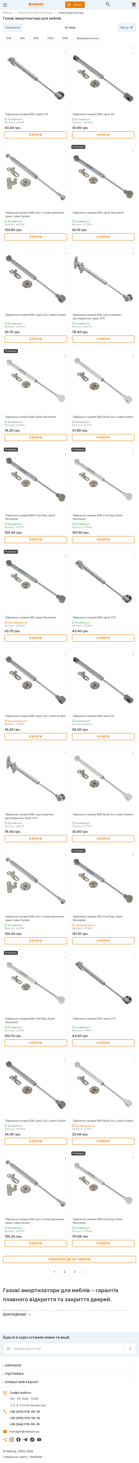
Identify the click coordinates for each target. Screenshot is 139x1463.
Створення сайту (15, 1457)
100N (50, 38)
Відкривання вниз (88, 38)
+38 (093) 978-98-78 (24, 1411)
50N (8, 38)
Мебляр (7, 12)
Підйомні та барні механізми (35, 12)
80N (36, 38)
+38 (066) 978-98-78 (24, 1424)
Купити (35, 135)
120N (65, 38)
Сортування (12, 27)
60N (22, 38)
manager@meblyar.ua (24, 1431)
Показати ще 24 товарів (69, 1259)
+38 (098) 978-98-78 (24, 1418)
